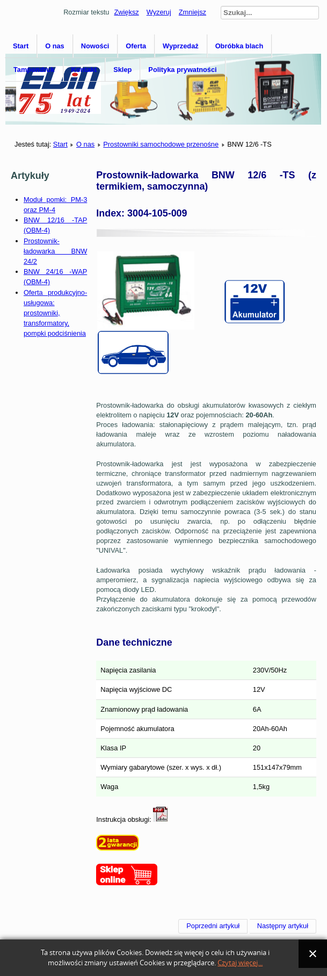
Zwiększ (126, 12)
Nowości (95, 46)
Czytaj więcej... (240, 963)
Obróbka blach (239, 46)
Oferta (136, 46)
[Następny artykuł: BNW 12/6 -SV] (283, 926)
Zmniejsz (192, 12)
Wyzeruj (159, 12)
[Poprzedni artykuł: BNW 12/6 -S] (213, 926)
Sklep (122, 70)
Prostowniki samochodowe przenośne (161, 144)
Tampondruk (34, 70)
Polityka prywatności (182, 70)
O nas (54, 46)
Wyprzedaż (181, 46)
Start (20, 46)
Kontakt (84, 70)
